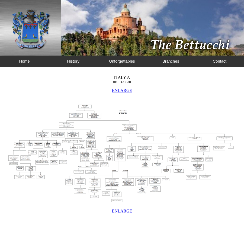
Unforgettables (122, 61)
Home (24, 61)
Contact (220, 61)
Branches (170, 61)
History (73, 61)
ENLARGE (122, 90)
